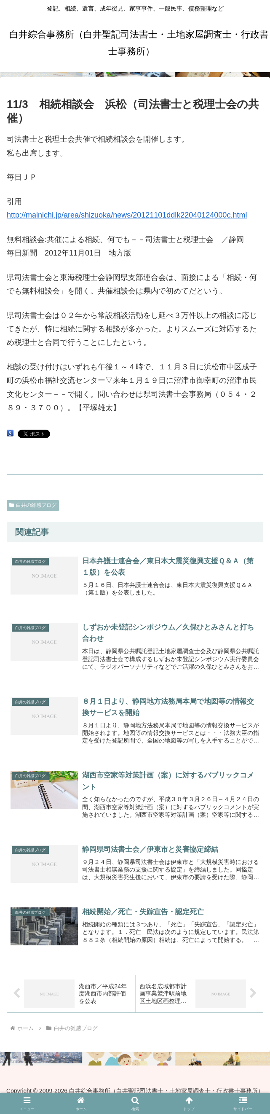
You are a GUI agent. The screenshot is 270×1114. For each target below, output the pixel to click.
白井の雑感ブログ (32, 505)
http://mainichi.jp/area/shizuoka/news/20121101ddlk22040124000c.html (127, 215)
